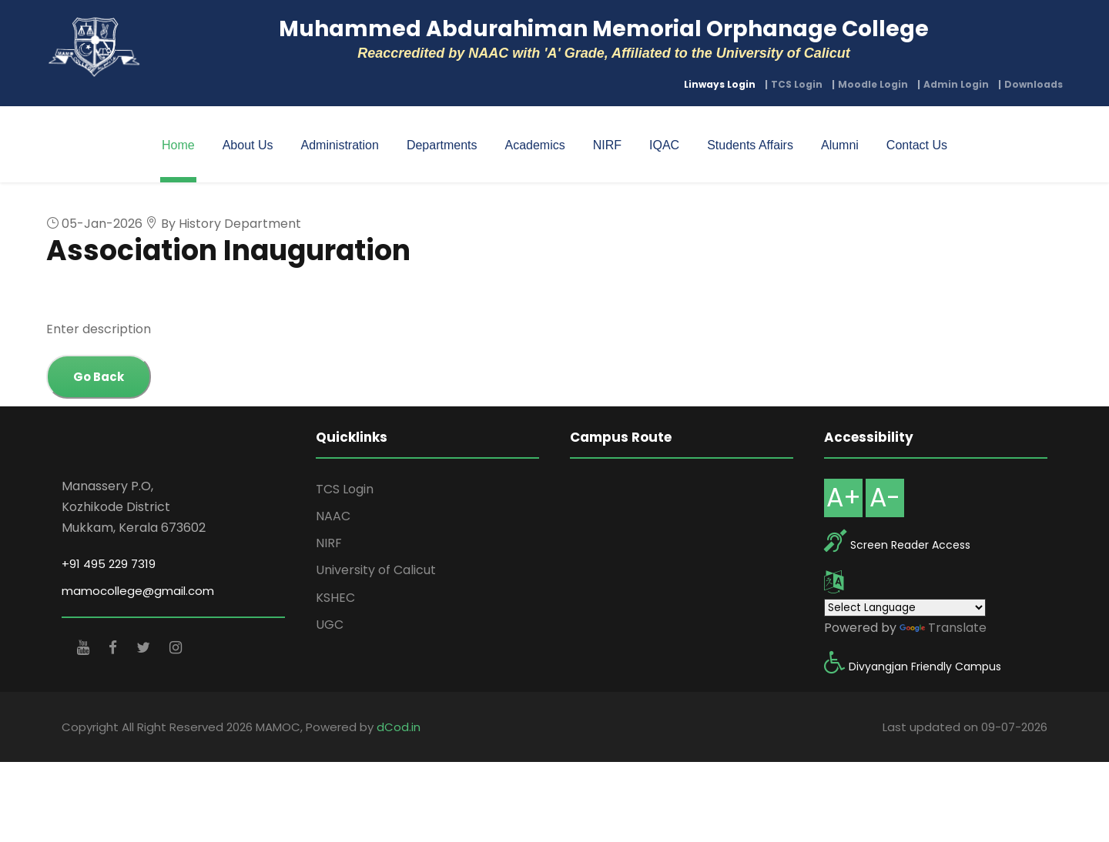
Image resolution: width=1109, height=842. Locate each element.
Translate (943, 628)
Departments (442, 145)
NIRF (607, 145)
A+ (843, 497)
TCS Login (797, 84)
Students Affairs (750, 145)
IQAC (664, 145)
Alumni (840, 145)
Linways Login (720, 84)
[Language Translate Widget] (905, 607)
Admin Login (956, 84)
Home (178, 145)
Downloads (1033, 84)
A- (884, 497)
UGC (329, 624)
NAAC (333, 516)
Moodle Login (873, 84)
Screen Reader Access (910, 545)
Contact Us (916, 145)
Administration (340, 145)
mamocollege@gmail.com (138, 591)
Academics (534, 145)
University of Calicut (376, 570)
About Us (248, 145)
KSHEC (335, 597)
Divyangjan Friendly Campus (925, 666)
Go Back (98, 377)
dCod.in (398, 727)
